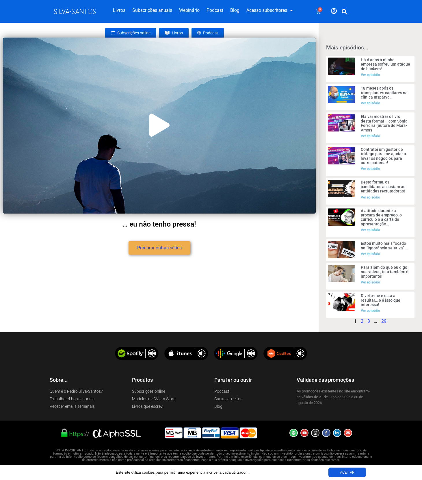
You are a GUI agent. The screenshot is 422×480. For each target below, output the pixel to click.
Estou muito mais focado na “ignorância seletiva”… (384, 245)
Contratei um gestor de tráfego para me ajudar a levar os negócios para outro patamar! (383, 156)
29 (383, 321)
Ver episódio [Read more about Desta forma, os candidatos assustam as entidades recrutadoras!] (370, 197)
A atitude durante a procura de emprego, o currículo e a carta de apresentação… (381, 217)
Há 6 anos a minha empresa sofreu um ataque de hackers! (385, 64)
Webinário (189, 10)
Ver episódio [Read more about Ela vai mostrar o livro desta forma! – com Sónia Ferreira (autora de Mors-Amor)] (370, 136)
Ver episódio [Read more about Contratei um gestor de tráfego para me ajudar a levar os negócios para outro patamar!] (370, 169)
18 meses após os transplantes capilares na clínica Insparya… (384, 92)
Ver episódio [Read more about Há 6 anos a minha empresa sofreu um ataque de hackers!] (370, 75)
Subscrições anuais (152, 10)
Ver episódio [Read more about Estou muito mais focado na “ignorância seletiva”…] (370, 254)
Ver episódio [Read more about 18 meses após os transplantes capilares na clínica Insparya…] (370, 103)
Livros (119, 10)
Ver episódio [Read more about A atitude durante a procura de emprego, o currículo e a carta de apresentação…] (370, 230)
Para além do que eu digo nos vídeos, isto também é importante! (384, 272)
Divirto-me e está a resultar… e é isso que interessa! (380, 300)
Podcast (215, 10)
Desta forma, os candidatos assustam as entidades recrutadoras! (383, 186)
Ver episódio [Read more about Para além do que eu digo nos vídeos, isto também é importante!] (370, 282)
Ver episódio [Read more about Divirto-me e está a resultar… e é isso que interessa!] (370, 311)
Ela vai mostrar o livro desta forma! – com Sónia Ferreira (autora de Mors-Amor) (384, 123)
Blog (234, 10)
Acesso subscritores (269, 10)
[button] (344, 11)
